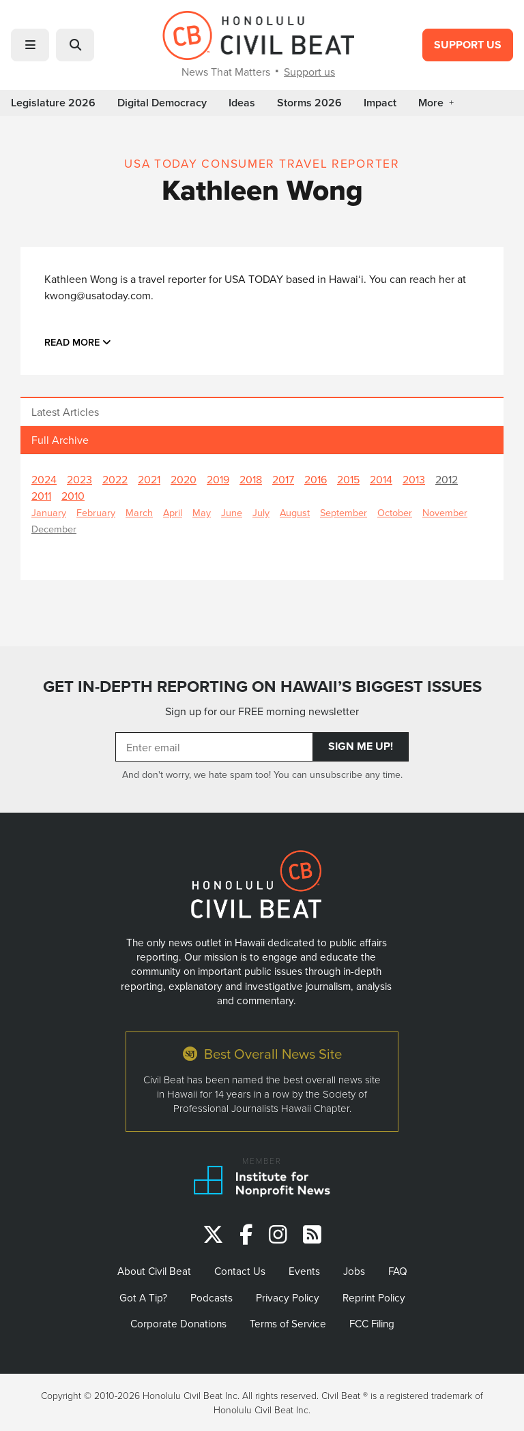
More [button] (436, 102)
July (261, 512)
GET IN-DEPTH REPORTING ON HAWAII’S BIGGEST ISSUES (262, 686)
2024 (44, 479)
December (53, 529)
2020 (183, 479)
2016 (315, 479)
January (48, 512)
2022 (115, 479)
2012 (446, 479)
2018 (250, 479)
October (394, 512)
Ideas (242, 102)
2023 (79, 479)
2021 (149, 479)
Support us (309, 71)
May (201, 512)
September (343, 512)
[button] (30, 45)
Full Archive (60, 439)
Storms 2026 (309, 102)
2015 (348, 479)
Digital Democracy (162, 102)
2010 (73, 495)
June (231, 512)
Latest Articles (65, 411)
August (295, 512)
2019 (218, 479)
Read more (77, 342)
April (172, 512)
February (95, 512)
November (444, 512)
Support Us (467, 44)
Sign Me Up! (360, 746)
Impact (380, 102)
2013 (414, 479)
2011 (41, 495)
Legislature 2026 (53, 102)
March (139, 512)
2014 (381, 479)
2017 (283, 479)
